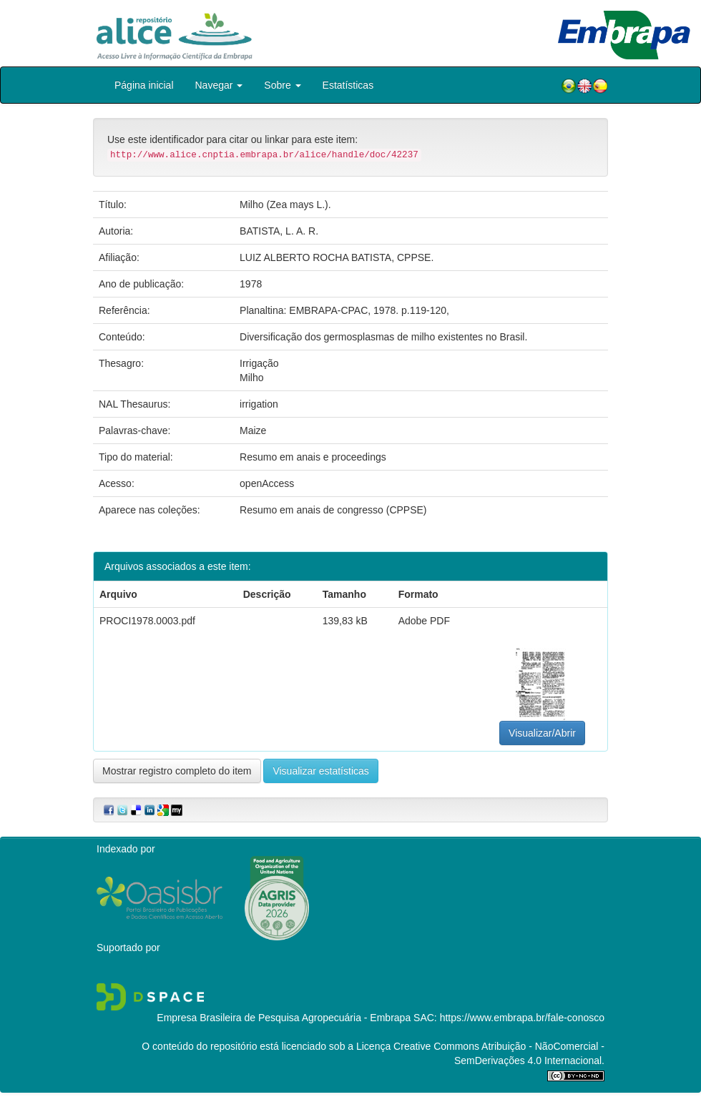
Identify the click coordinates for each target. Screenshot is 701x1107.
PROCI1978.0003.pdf (147, 620)
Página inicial (144, 85)
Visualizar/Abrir (542, 733)
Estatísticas (348, 85)
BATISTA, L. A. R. (279, 231)
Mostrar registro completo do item (177, 771)
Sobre (282, 85)
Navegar (219, 85)
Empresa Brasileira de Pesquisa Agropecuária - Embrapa (284, 1017)
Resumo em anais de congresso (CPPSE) (333, 510)
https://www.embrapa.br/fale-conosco (522, 1017)
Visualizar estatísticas (320, 771)
